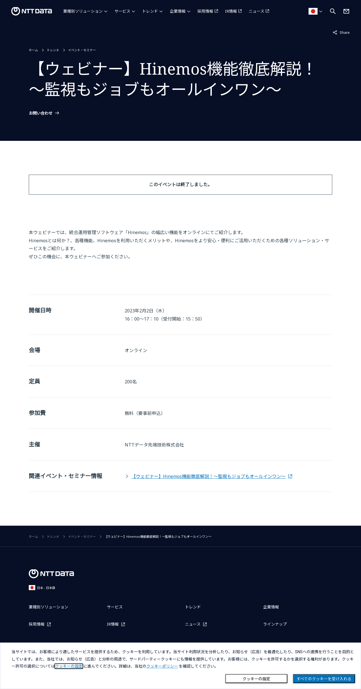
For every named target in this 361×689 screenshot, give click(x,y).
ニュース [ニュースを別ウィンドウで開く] (256, 11)
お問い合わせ (40, 113)
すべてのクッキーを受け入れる (324, 679)
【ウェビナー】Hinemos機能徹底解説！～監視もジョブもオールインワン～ (208, 476)
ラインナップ (275, 624)
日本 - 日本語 (42, 587)
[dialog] (180, 666)
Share (341, 32)
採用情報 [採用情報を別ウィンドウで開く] (205, 11)
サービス (122, 11)
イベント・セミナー (82, 50)
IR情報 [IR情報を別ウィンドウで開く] (231, 11)
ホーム (33, 50)
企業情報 (178, 11)
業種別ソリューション (83, 11)
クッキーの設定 (256, 679)
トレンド (150, 11)
